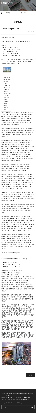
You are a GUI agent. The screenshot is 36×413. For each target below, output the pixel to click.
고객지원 (8, 13)
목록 (30, 375)
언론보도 (23, 13)
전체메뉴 (33, 3)
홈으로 (2, 13)
